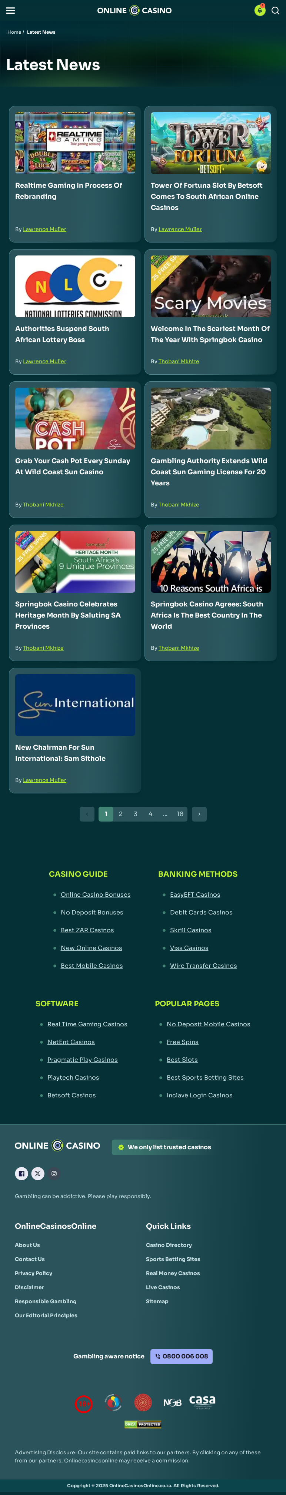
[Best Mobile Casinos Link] (90, 966)
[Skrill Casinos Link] (197, 930)
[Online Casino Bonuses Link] (90, 895)
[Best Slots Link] (202, 1060)
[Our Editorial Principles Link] (46, 1315)
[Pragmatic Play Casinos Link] (81, 1060)
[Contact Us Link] (30, 1259)
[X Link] (37, 1173)
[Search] (275, 10)
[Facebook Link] (21, 1173)
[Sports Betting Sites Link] (173, 1259)
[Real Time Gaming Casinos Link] (81, 1024)
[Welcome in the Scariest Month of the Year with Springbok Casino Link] (211, 286)
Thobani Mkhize (179, 361)
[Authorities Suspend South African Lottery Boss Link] (75, 286)
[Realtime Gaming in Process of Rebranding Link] (75, 143)
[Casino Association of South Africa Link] (202, 1404)
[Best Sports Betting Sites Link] (202, 1078)
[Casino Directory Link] (169, 1245)
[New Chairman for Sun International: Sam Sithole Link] (75, 705)
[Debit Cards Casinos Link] (197, 912)
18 (180, 814)
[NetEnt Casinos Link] (81, 1042)
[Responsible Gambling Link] (46, 1301)
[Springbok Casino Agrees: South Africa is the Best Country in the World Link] (211, 562)
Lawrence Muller (44, 229)
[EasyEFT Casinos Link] (197, 895)
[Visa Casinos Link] (197, 948)
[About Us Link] (27, 1245)
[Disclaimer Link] (29, 1287)
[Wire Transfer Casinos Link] (197, 966)
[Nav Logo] (134, 10)
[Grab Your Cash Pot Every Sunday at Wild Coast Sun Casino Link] (75, 418)
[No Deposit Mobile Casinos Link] (202, 1024)
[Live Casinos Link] (163, 1287)
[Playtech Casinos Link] (81, 1078)
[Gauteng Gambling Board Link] (143, 1404)
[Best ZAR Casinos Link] (90, 930)
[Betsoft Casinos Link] (81, 1095)
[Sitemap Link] (157, 1301)
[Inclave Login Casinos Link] (202, 1095)
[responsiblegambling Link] (113, 1404)
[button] (10, 10)
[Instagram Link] (54, 1173)
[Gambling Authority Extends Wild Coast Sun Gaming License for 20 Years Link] (211, 418)
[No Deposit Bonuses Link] (90, 912)
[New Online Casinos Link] (90, 948)
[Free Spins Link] (202, 1042)
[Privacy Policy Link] (33, 1273)
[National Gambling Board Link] (172, 1404)
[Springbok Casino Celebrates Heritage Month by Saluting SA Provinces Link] (75, 562)
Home (14, 32)
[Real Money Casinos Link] (173, 1273)
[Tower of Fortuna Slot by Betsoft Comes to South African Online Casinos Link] (211, 143)
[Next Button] (199, 814)
